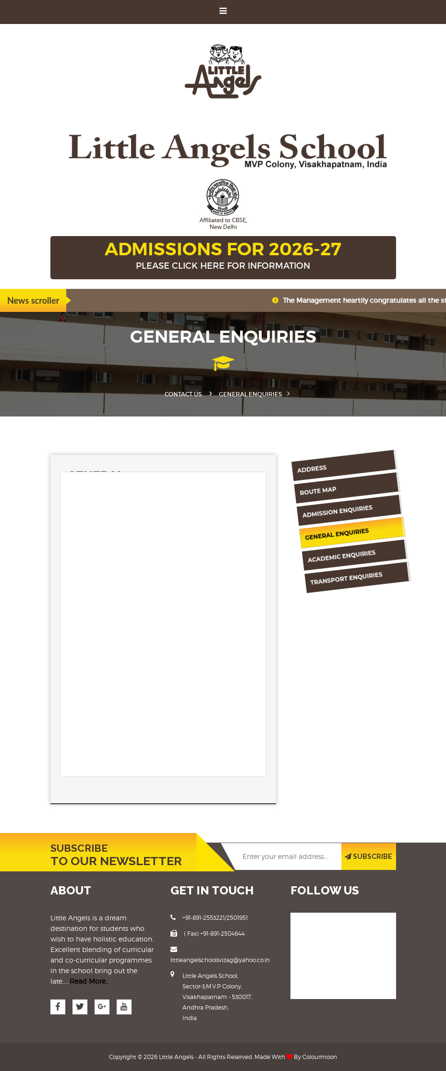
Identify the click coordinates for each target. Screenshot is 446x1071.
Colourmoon (319, 1056)
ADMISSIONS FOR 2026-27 (223, 256)
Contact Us (183, 394)
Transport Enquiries (321, 576)
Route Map (311, 485)
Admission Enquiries (326, 508)
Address (309, 462)
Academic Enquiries (321, 553)
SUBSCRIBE (368, 856)
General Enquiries (321, 531)
